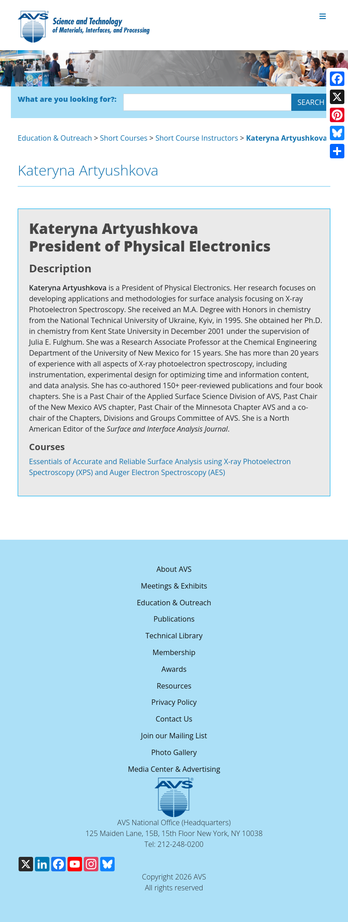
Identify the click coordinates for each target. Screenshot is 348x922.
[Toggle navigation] (322, 16)
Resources (174, 686)
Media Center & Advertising (174, 769)
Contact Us (174, 719)
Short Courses (124, 138)
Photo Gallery (174, 752)
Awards (173, 669)
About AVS (174, 569)
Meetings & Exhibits (174, 586)
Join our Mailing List (174, 736)
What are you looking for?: (67, 99)
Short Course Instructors (196, 138)
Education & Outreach (55, 138)
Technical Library (174, 636)
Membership (174, 652)
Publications (174, 619)
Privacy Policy (174, 702)
